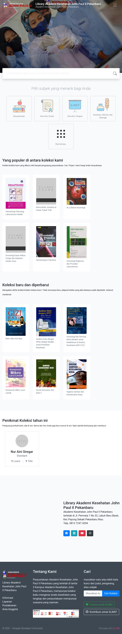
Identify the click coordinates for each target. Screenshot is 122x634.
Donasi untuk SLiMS (99, 604)
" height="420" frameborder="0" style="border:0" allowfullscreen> (30, 518)
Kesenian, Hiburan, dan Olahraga (102, 108)
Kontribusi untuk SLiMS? (101, 611)
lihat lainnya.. (61, 136)
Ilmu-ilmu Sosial (47, 108)
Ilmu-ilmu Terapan (75, 108)
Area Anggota (10, 609)
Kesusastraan (19, 108)
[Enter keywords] (93, 593)
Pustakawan (9, 605)
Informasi (7, 597)
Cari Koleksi (111, 593)
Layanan (7, 601)
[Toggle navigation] (115, 5)
